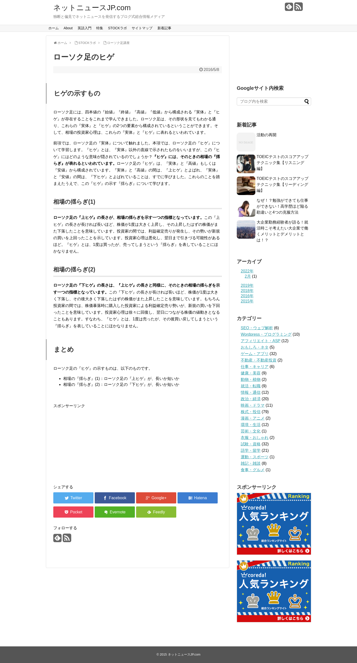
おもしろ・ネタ (254, 347)
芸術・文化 (251, 431)
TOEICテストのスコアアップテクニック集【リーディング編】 (282, 184)
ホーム (53, 28)
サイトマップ (142, 28)
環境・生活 (251, 425)
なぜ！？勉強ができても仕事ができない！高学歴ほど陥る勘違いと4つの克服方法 (282, 206)
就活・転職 (251, 386)
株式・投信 (251, 412)
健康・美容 (251, 373)
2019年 (247, 285)
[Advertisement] (137, 444)
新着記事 (164, 28)
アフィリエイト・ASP (260, 341)
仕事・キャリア (254, 367)
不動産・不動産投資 (258, 360)
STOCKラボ (117, 28)
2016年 (247, 296)
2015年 (247, 301)
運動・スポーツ (254, 457)
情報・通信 (251, 392)
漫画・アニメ (253, 418)
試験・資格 (251, 444)
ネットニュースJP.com (92, 7)
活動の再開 (266, 135)
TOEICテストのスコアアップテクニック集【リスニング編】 (282, 163)
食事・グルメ (253, 470)
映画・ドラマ (253, 405)
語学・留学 (251, 450)
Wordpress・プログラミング (266, 334)
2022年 (247, 271)
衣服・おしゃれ (254, 437)
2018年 (247, 291)
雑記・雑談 (251, 463)
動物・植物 (251, 379)
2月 (248, 276)
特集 (99, 28)
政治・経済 (251, 399)
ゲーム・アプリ (254, 354)
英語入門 (84, 28)
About (68, 28)
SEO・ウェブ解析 (257, 328)
